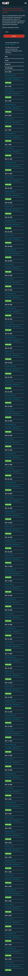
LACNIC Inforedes (10, 44)
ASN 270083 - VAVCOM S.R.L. (13, 79)
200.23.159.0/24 (9, 90)
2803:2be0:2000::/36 (10, 75)
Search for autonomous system (10, 27)
